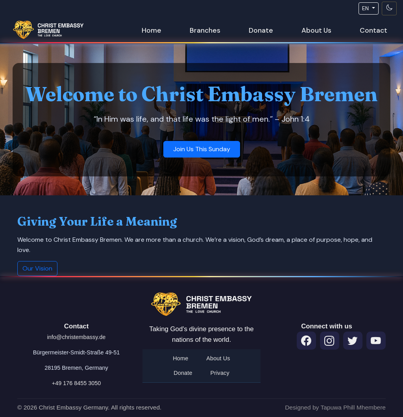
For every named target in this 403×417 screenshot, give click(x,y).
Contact (373, 30)
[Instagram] (329, 341)
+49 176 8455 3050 (76, 383)
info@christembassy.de (76, 337)
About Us (316, 30)
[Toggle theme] (389, 8)
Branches (205, 30)
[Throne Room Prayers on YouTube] (376, 341)
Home (151, 30)
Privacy (220, 373)
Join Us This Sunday (201, 149)
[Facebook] (306, 341)
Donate (261, 30)
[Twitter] (352, 341)
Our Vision (37, 268)
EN (366, 8)
